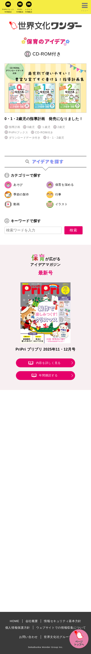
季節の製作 (21, 194)
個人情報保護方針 (17, 627)
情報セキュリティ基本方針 (62, 621)
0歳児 (31, 127)
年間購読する (48, 375)
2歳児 (61, 127)
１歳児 (46, 127)
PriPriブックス (18, 132)
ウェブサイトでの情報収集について (61, 627)
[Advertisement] (45, 452)
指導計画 (14, 127)
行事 (58, 194)
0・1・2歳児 (56, 137)
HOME (14, 621)
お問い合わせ (28, 637)
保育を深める (64, 184)
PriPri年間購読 (19, 11)
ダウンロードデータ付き (24, 137)
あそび (18, 184)
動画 (16, 204)
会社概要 (31, 621)
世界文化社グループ (58, 637)
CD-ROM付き (44, 132)
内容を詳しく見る (48, 363)
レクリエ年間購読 (28, 11)
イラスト (61, 204)
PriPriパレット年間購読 (8, 11)
